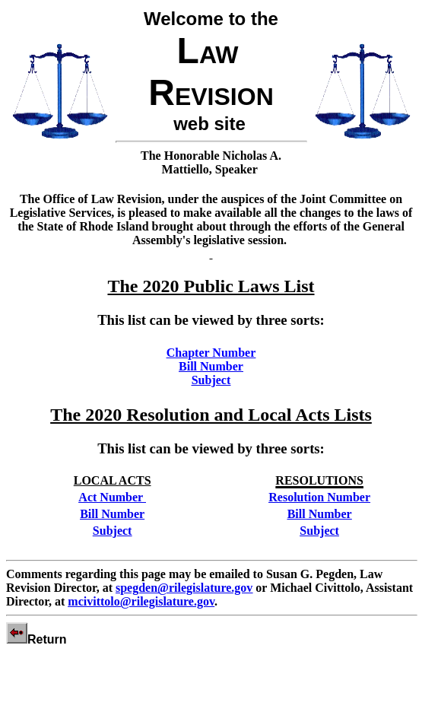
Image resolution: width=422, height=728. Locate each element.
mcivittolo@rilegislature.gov (141, 601)
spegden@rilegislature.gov (184, 587)
